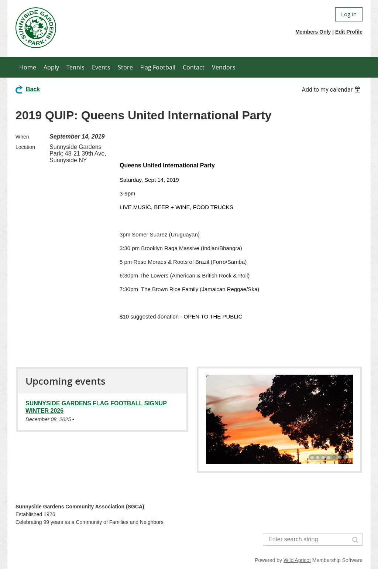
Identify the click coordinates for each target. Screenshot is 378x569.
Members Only (313, 32)
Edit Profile (348, 32)
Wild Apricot (297, 560)
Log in (349, 14)
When (22, 137)
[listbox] (332, 89)
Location (25, 147)
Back (33, 89)
